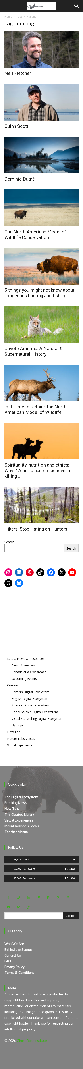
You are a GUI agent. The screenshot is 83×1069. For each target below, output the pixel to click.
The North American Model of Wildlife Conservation (35, 234)
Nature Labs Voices (21, 738)
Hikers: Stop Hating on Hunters (35, 529)
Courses (13, 685)
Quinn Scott (16, 126)
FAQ (7, 961)
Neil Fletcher (17, 73)
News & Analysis (24, 665)
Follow (70, 868)
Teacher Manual (16, 832)
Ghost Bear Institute (32, 1041)
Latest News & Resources (25, 658)
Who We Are (14, 944)
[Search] (77, 6)
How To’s (14, 732)
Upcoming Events (24, 678)
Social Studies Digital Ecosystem (35, 712)
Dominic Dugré (19, 179)
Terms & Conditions (19, 973)
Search (9, 542)
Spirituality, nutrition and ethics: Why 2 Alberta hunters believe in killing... (37, 470)
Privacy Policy (14, 967)
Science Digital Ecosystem (30, 705)
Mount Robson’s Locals (21, 826)
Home (8, 16)
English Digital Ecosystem (30, 698)
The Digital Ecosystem (21, 797)
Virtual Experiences (20, 745)
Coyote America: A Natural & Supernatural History (33, 351)
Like (72, 859)
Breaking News (15, 803)
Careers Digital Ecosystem (30, 692)
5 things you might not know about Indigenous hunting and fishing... (39, 292)
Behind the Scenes (18, 949)
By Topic (18, 725)
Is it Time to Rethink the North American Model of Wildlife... (35, 409)
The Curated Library (19, 814)
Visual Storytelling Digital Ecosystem (37, 718)
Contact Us (12, 955)
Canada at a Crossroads (29, 672)
